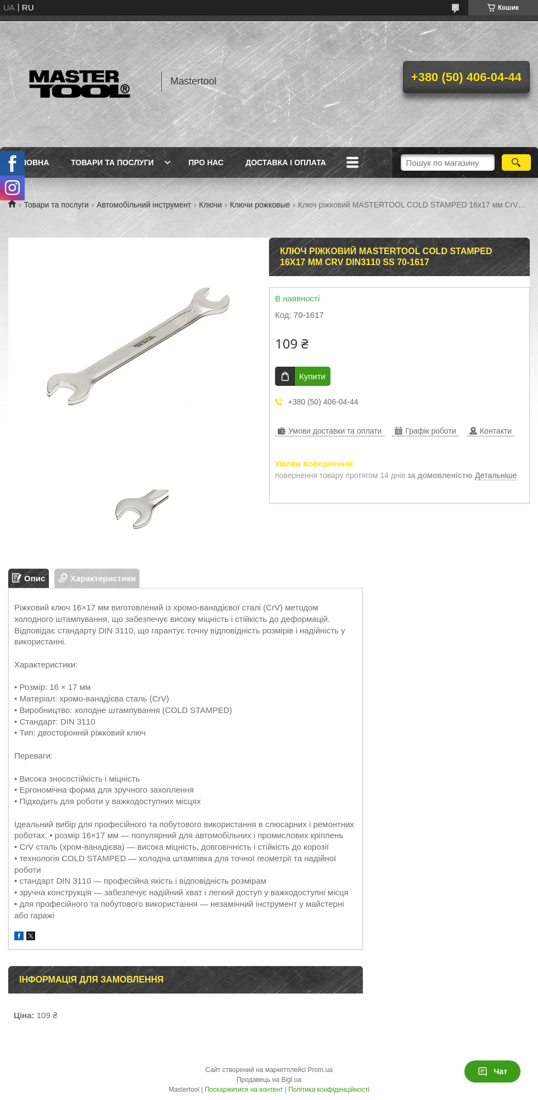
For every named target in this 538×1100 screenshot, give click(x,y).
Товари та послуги (112, 162)
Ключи (210, 204)
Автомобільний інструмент (144, 204)
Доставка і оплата (285, 162)
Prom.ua (320, 1070)
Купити (312, 376)
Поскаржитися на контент (244, 1089)
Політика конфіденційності (328, 1089)
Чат (492, 1071)
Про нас (205, 162)
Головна (30, 162)
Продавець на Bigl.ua (269, 1080)
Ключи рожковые (260, 204)
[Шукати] (516, 162)
